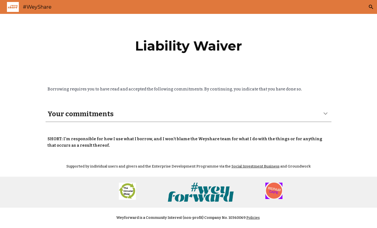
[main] (189, 46)
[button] (371, 7)
